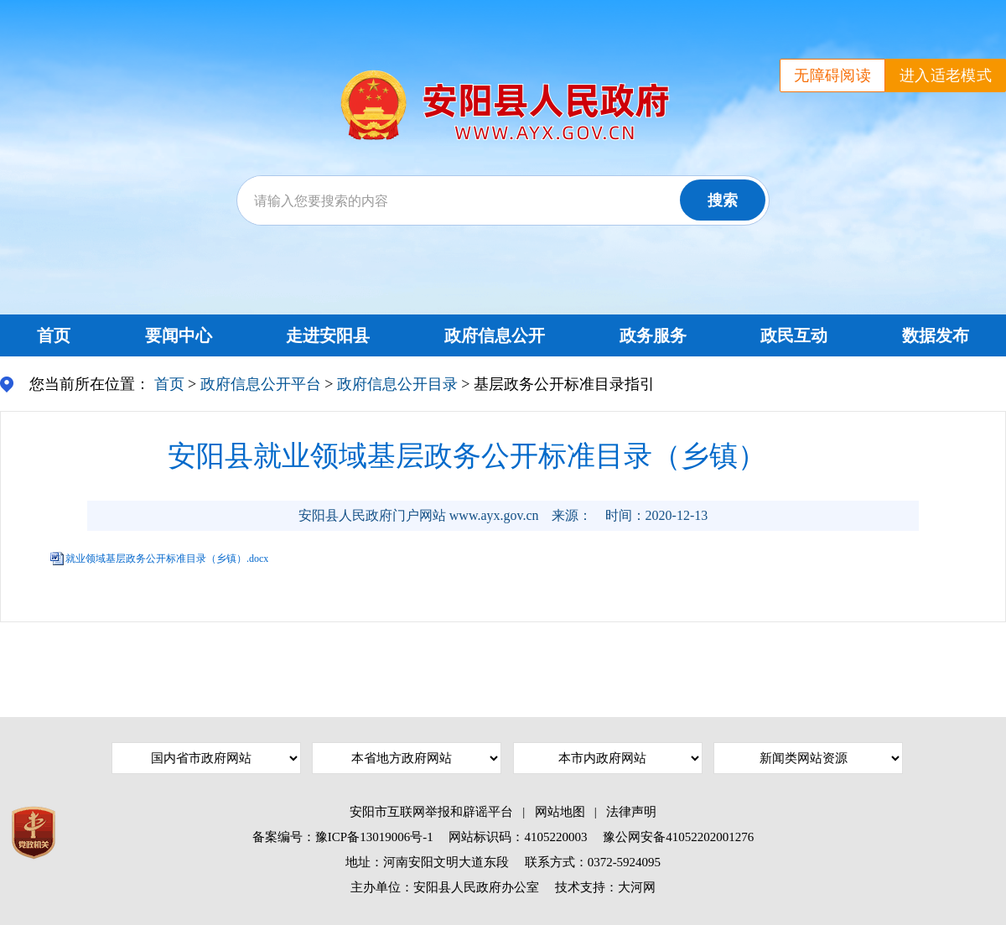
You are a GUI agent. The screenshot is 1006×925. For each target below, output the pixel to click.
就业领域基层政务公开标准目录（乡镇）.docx (166, 558)
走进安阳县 (328, 335)
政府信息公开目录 (397, 384)
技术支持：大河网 (605, 887)
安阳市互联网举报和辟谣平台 (431, 811)
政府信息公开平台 (260, 384)
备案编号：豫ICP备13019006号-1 (342, 837)
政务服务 (653, 335)
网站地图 (560, 811)
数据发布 (935, 335)
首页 (53, 335)
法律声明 (631, 811)
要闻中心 (178, 335)
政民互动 (793, 335)
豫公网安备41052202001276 (678, 837)
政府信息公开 (494, 335)
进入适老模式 (946, 75)
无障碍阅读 (832, 75)
